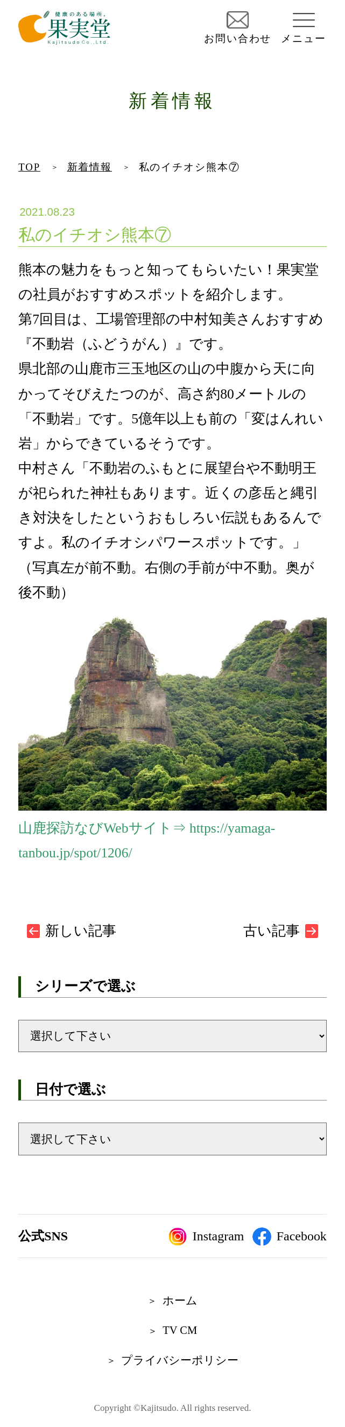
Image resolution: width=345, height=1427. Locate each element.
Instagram (206, 1236)
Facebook (289, 1236)
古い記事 (271, 931)
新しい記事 (80, 931)
